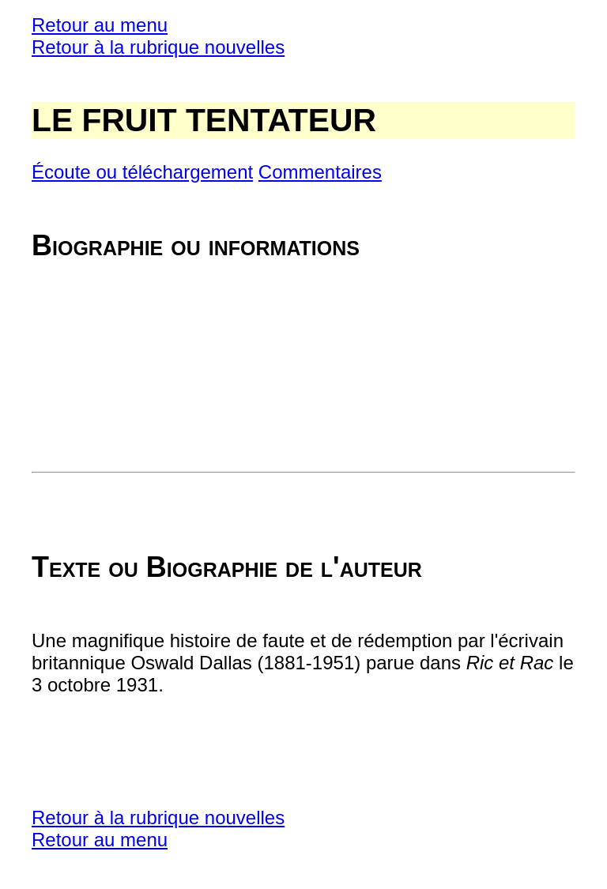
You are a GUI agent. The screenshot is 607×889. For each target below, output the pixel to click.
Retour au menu (100, 25)
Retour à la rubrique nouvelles (158, 47)
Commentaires (320, 172)
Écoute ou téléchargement (142, 172)
